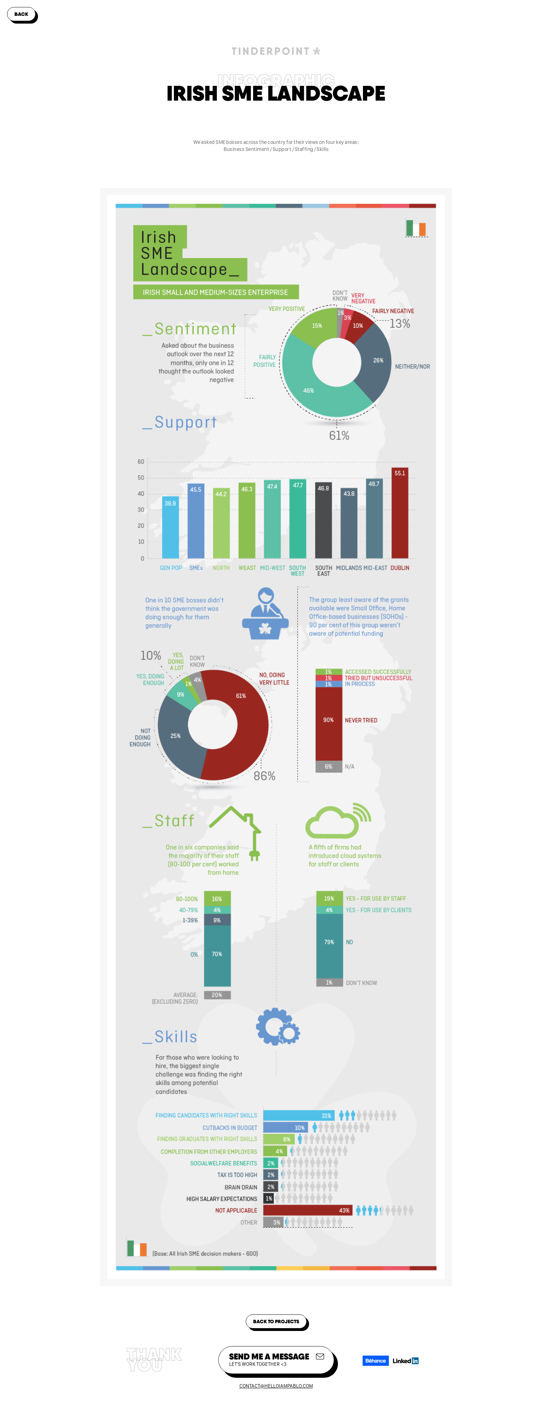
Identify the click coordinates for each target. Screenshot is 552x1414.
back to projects (276, 1321)
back (21, 14)
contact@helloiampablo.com (276, 1386)
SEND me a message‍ (269, 1359)
